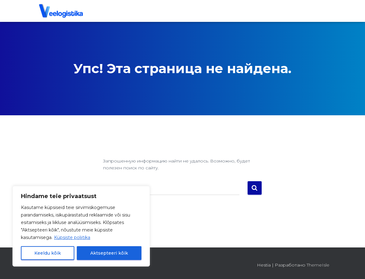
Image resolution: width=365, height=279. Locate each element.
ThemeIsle (318, 265)
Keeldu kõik (47, 253)
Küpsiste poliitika (72, 237)
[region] (81, 226)
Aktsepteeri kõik (109, 253)
